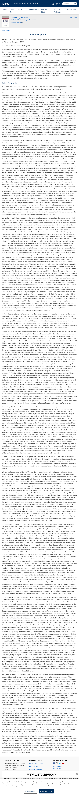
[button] (77, 774)
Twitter (60, 763)
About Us (12, 10)
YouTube (63, 763)
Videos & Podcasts (57, 10)
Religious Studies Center (26, 3)
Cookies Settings (30, 792)
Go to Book (73, 17)
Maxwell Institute (35, 769)
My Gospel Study (45, 10)
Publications (22, 9)
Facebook (54, 763)
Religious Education (36, 763)
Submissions (72, 9)
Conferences (34, 9)
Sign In (57, 4)
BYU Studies (33, 766)
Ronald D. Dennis (16, 22)
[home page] (6, 3)
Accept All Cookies (46, 792)
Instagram (57, 763)
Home (4, 9)
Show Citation (6, 30)
